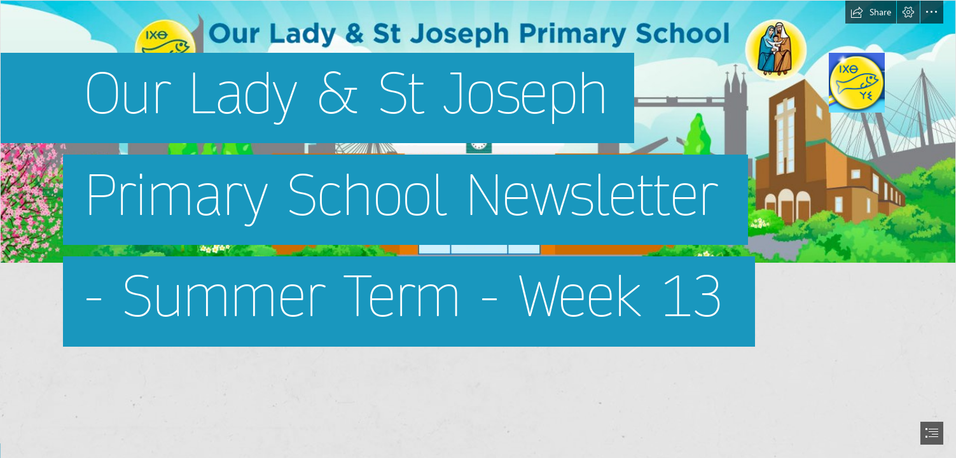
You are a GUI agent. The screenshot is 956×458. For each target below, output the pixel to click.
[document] (478, 229)
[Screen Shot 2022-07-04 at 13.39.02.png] (478, 184)
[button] (870, 12)
